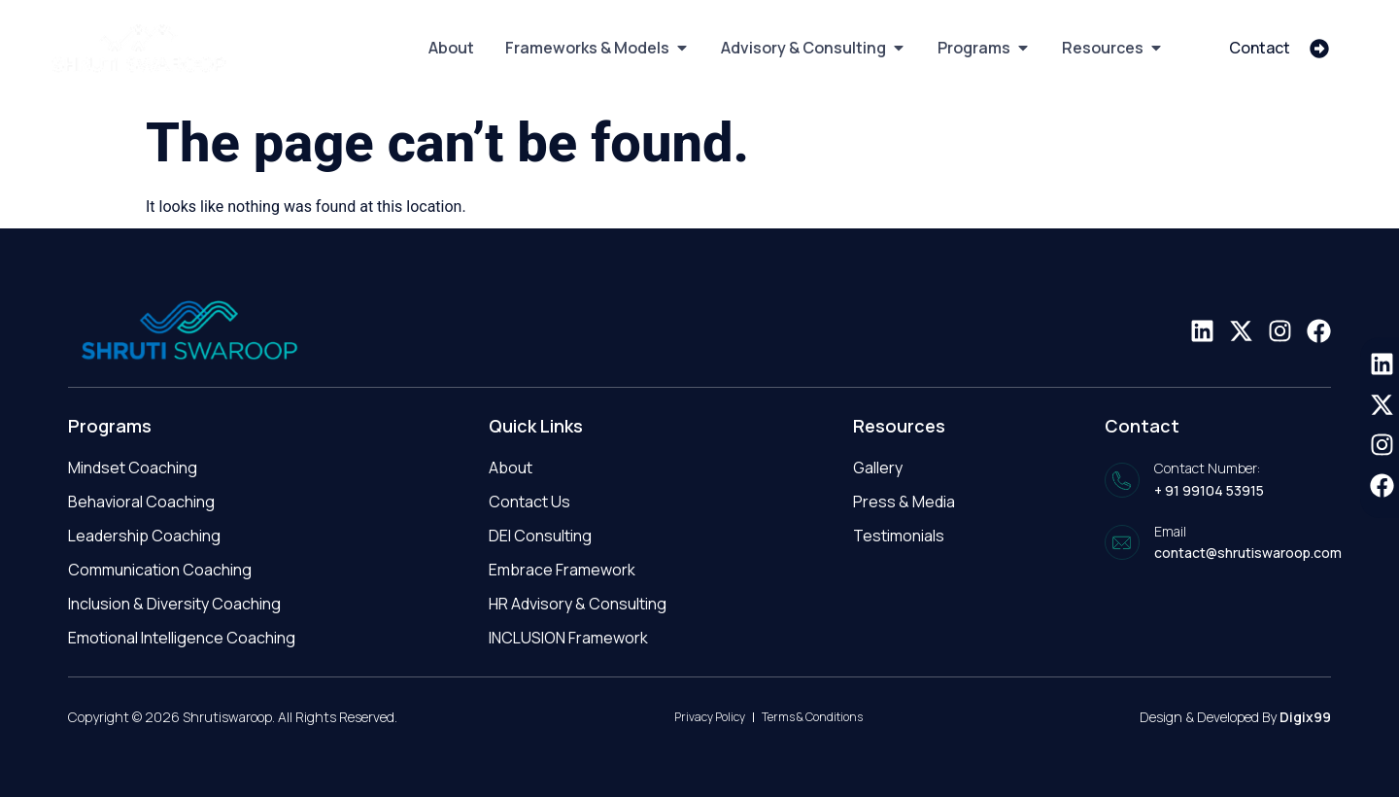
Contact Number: (1207, 468)
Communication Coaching (160, 569)
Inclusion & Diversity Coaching (174, 603)
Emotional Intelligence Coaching (181, 637)
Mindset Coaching (132, 467)
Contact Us (529, 501)
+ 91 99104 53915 (1209, 490)
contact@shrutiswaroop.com (1248, 552)
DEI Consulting (540, 535)
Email (1170, 531)
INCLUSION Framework (568, 637)
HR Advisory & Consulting (577, 603)
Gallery (878, 467)
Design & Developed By (1235, 717)
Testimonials (898, 535)
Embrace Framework (562, 569)
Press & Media (904, 501)
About (510, 467)
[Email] (1122, 542)
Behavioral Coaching (141, 501)
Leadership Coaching (144, 535)
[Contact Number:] (1122, 480)
